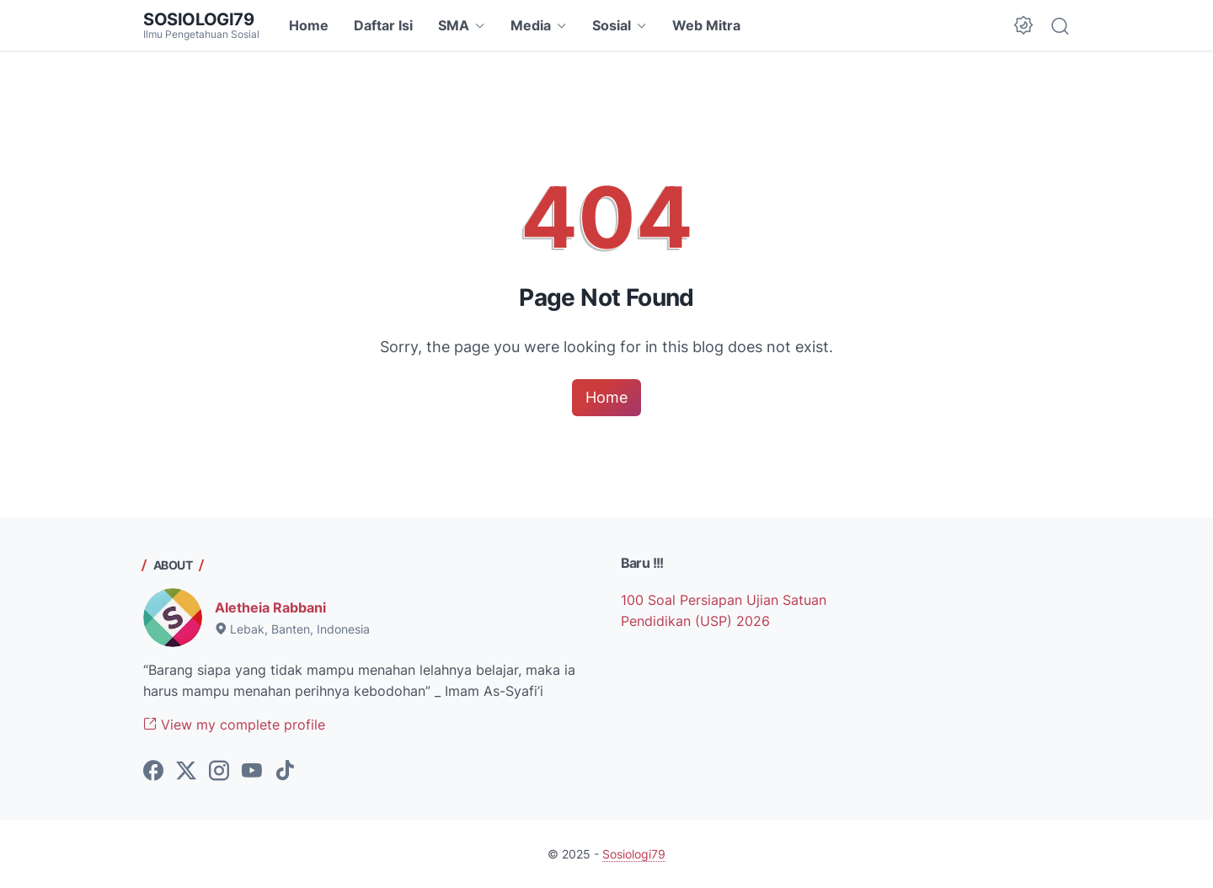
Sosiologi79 (198, 19)
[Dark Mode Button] (1023, 25)
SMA (453, 25)
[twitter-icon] (186, 772)
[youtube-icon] (252, 772)
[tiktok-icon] (285, 772)
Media (530, 25)
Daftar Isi (383, 25)
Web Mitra (706, 25)
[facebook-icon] (153, 772)
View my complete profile (234, 724)
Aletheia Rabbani (270, 607)
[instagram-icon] (219, 772)
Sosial (611, 25)
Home (309, 25)
